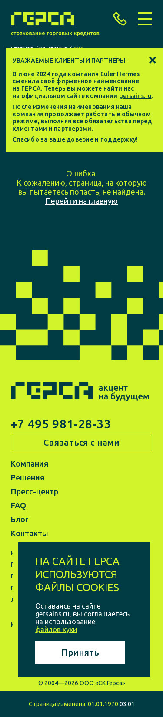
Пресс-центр (34, 491)
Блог (20, 519)
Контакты (29, 533)
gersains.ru (135, 95)
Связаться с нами (81, 442)
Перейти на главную (81, 200)
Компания (29, 463)
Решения (27, 477)
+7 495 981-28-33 (61, 423)
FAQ (18, 505)
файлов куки (56, 629)
